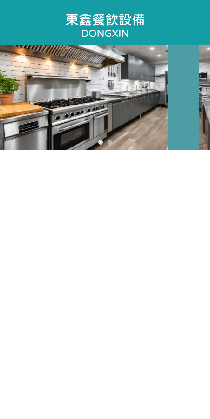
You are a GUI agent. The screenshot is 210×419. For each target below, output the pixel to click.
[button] (100, 142)
